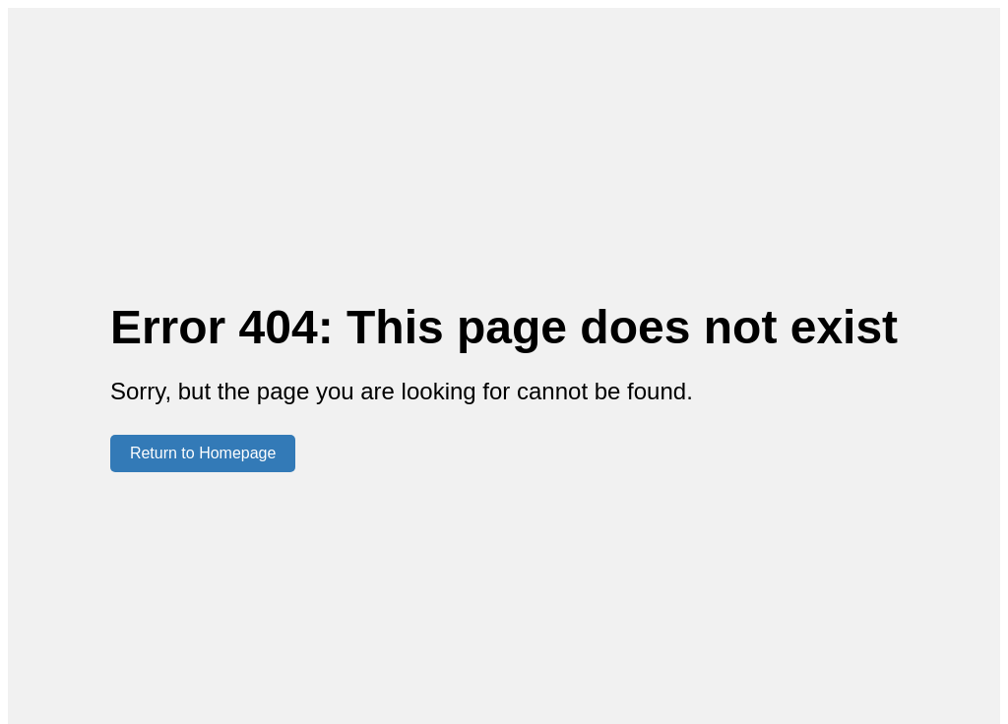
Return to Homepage (203, 453)
